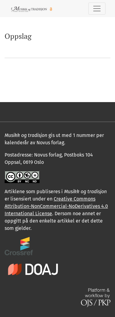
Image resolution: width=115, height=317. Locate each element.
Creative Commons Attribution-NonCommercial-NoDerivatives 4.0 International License (56, 206)
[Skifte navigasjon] (96, 8)
